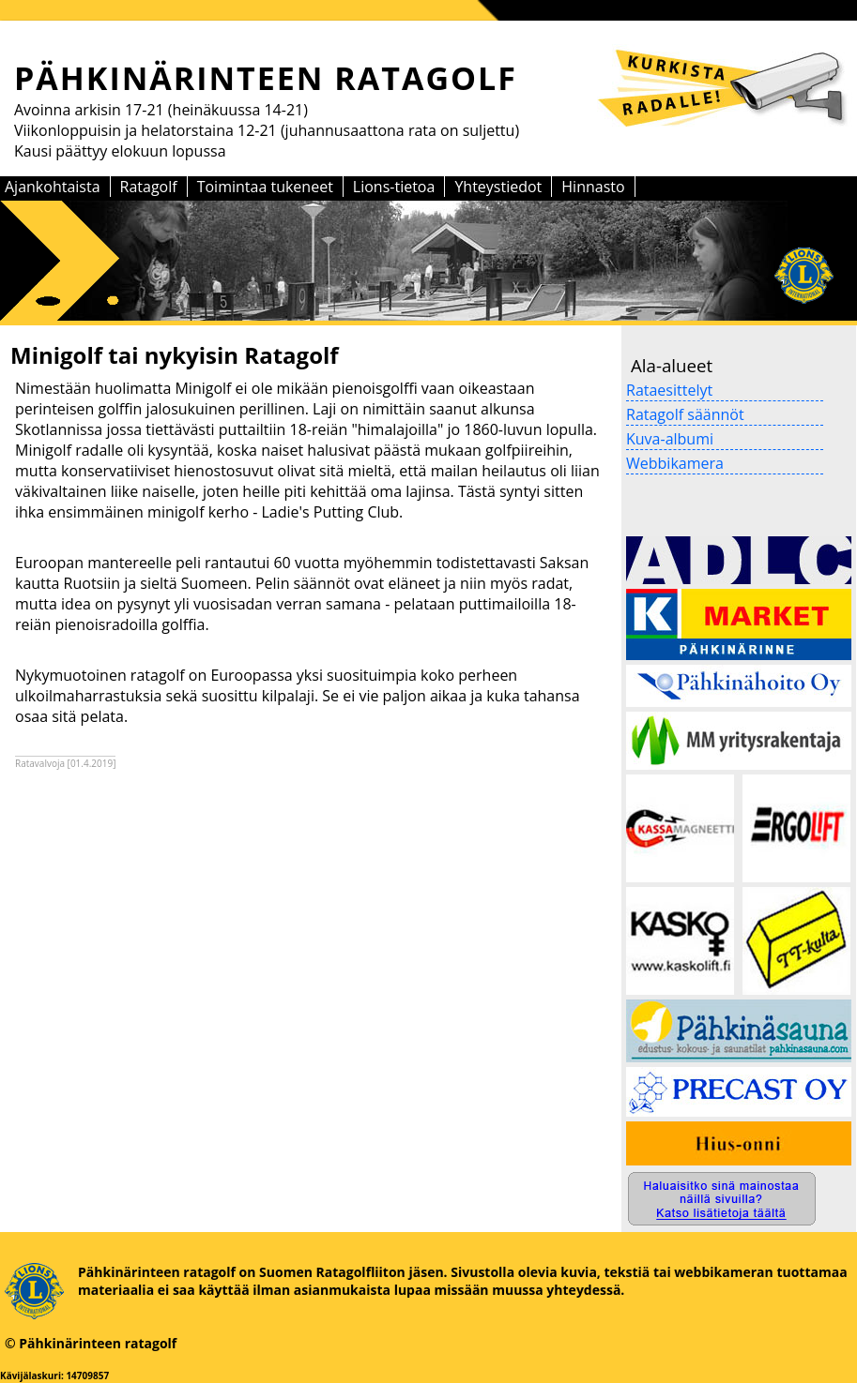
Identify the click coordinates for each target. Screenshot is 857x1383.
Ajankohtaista (52, 186)
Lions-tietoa (394, 186)
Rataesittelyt (669, 390)
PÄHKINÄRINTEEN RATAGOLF (265, 77)
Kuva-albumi (669, 438)
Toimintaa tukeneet (265, 186)
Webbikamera (675, 463)
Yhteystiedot (498, 186)
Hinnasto (592, 186)
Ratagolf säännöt (685, 414)
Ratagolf (148, 186)
